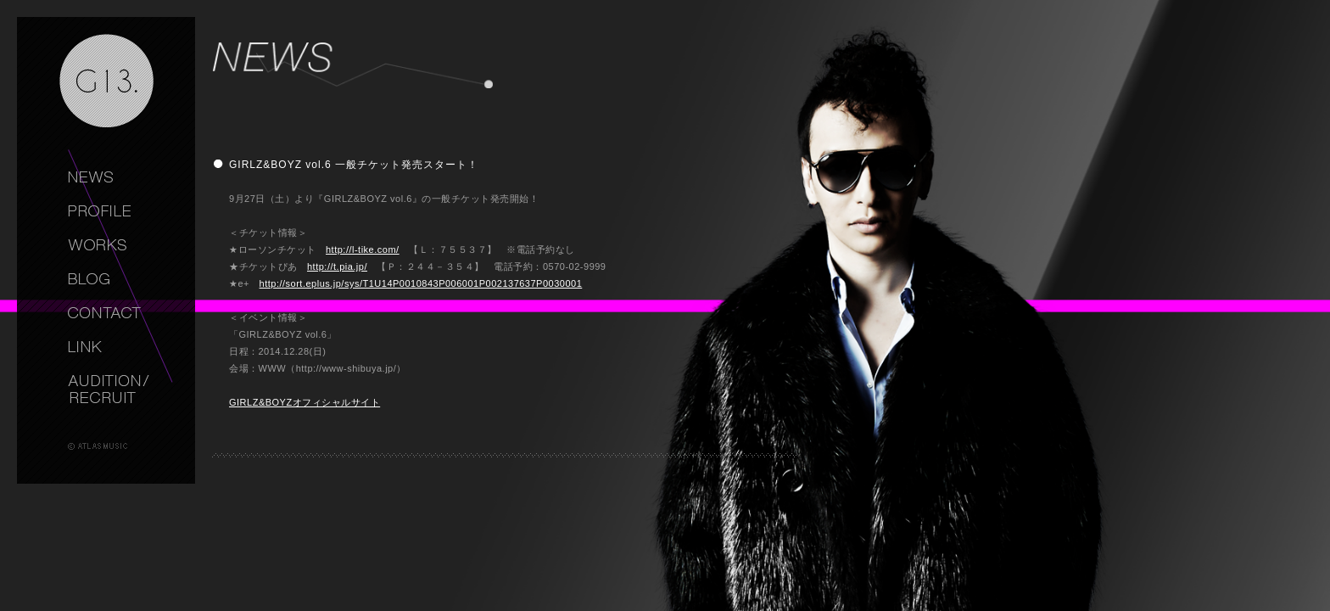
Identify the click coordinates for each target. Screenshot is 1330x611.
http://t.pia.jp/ (337, 266)
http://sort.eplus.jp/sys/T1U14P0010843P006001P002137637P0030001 (421, 283)
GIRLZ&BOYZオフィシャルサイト (304, 402)
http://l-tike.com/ (363, 249)
